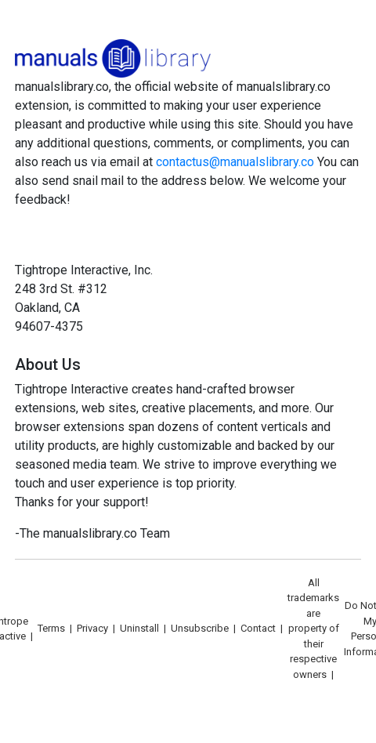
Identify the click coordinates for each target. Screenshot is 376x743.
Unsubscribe (200, 628)
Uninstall (139, 628)
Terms (51, 628)
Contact (258, 628)
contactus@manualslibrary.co (235, 161)
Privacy (92, 628)
